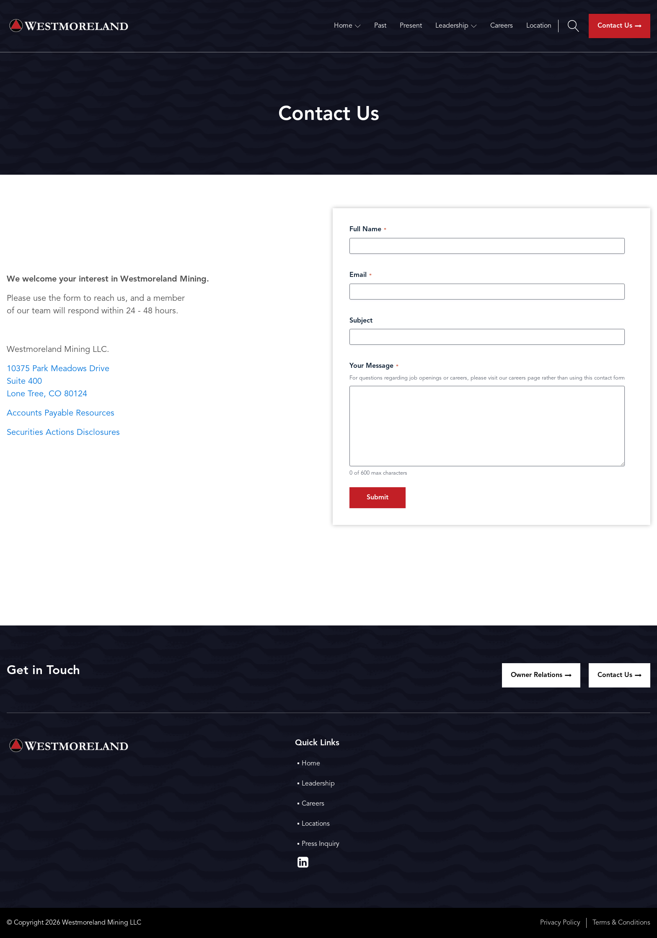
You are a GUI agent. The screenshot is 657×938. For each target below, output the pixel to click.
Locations (316, 824)
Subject (360, 321)
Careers (501, 26)
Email (360, 275)
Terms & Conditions (621, 923)
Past (380, 26)
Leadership (456, 26)
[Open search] (573, 26)
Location (538, 26)
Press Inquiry (320, 844)
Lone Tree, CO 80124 (47, 394)
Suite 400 (24, 381)
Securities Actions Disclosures (63, 433)
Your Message (373, 366)
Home (347, 26)
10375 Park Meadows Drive (58, 369)
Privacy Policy (560, 923)
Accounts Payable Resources (60, 413)
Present (411, 26)
